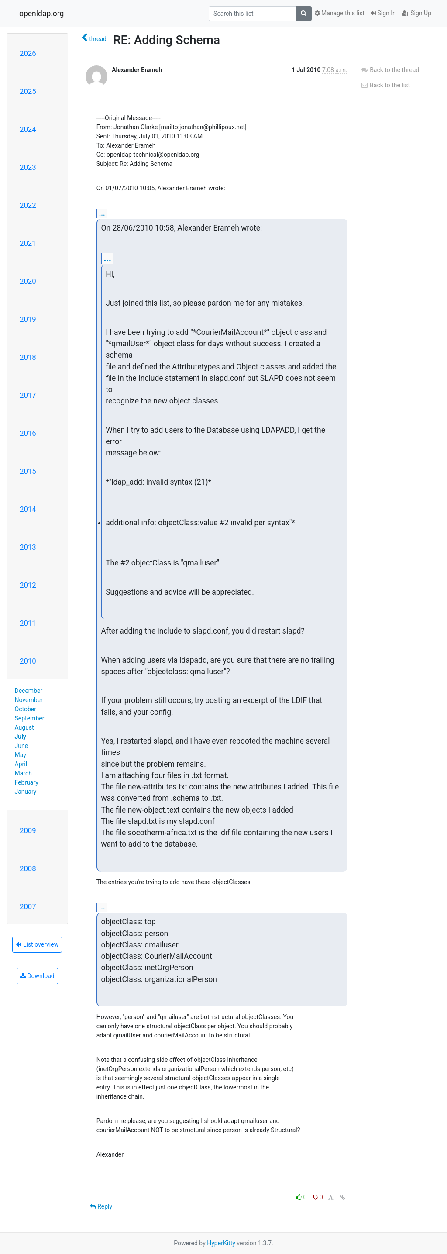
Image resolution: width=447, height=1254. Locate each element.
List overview (37, 944)
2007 (28, 906)
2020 (28, 281)
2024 (28, 129)
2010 (28, 661)
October (25, 709)
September (30, 718)
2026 (28, 53)
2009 (28, 830)
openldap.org (41, 13)
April (21, 764)
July (20, 736)
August (24, 727)
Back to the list (385, 85)
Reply (101, 1206)
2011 (28, 623)
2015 (28, 471)
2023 (28, 167)
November (29, 699)
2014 (28, 509)
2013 (28, 547)
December (29, 690)
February (26, 782)
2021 (28, 243)
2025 (28, 91)
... (102, 213)
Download (37, 975)
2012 (28, 585)
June (21, 745)
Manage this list (339, 13)
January (26, 791)
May (20, 754)
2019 (28, 319)
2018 (28, 357)
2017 (28, 395)
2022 (28, 205)
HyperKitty (221, 1243)
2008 (28, 868)
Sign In (383, 13)
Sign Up (416, 13)
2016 (28, 433)
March (23, 773)
